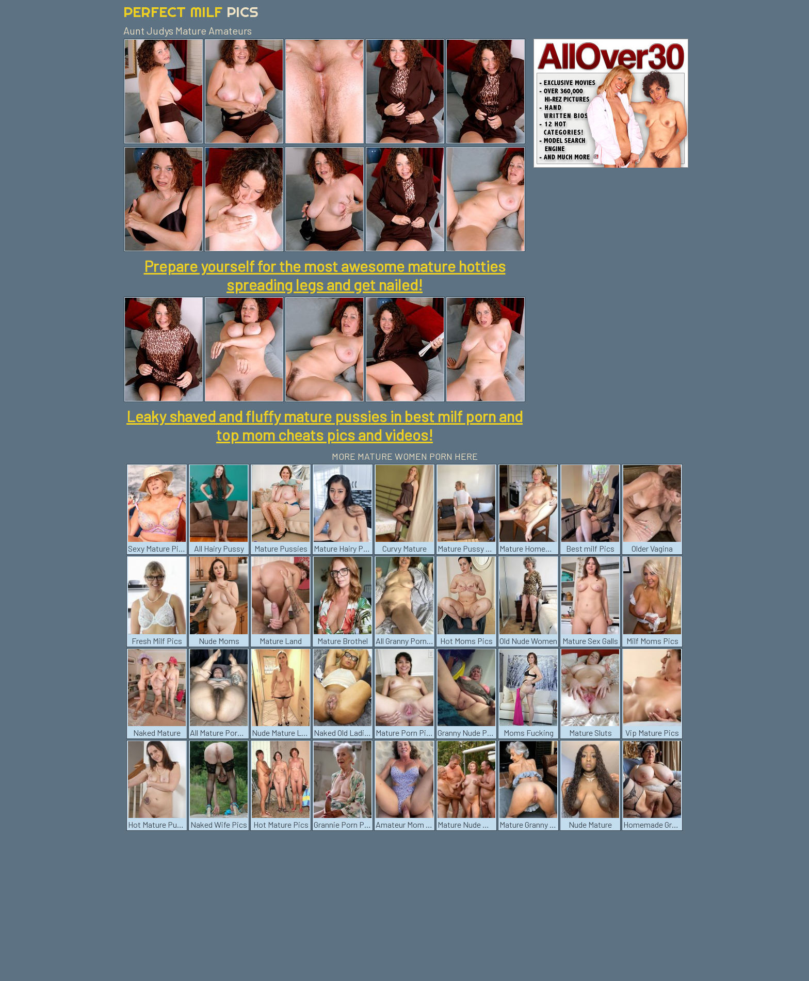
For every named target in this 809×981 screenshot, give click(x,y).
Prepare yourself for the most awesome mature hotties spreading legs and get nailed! (325, 275)
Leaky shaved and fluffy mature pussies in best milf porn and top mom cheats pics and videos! (324, 425)
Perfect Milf (190, 12)
